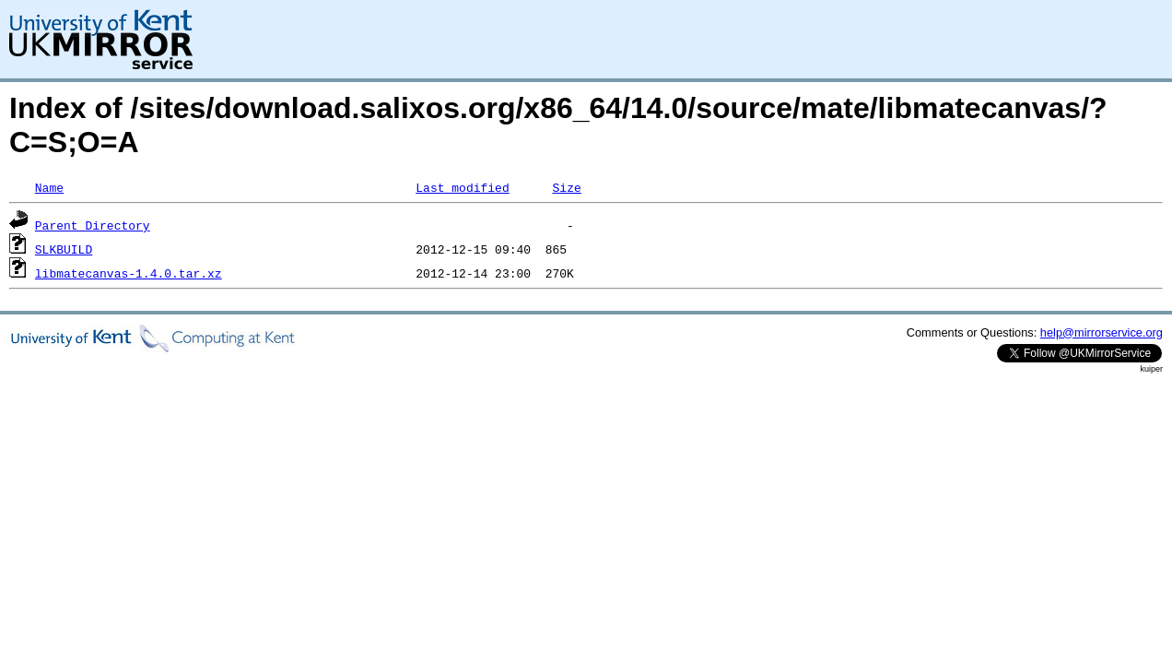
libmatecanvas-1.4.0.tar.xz (128, 273)
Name (49, 187)
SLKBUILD (63, 249)
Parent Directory (92, 225)
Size (566, 187)
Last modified (462, 187)
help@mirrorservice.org (1101, 332)
